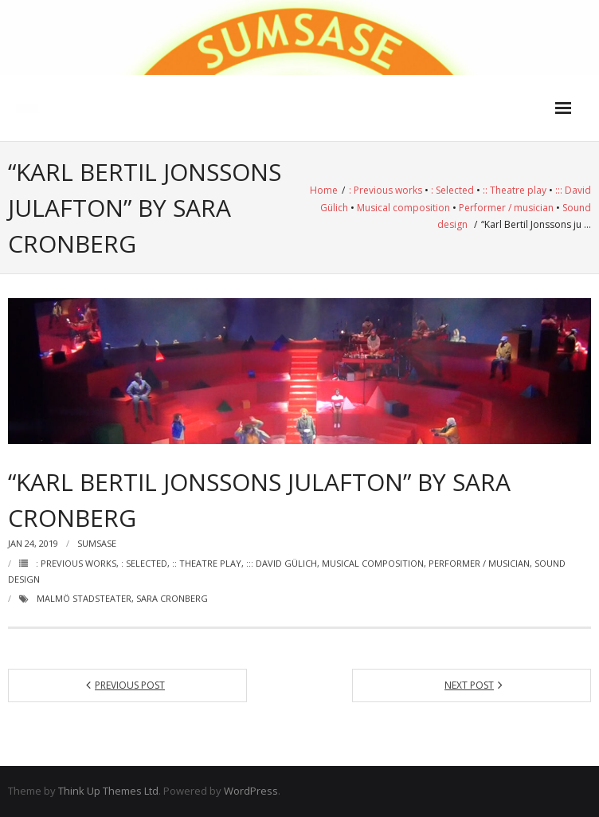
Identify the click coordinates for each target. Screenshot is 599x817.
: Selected (452, 190)
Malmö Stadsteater (84, 598)
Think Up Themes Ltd (108, 791)
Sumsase (96, 543)
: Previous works (385, 190)
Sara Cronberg (172, 598)
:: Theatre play (514, 190)
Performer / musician (506, 207)
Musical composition (403, 207)
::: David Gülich (281, 563)
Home (324, 190)
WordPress (251, 791)
